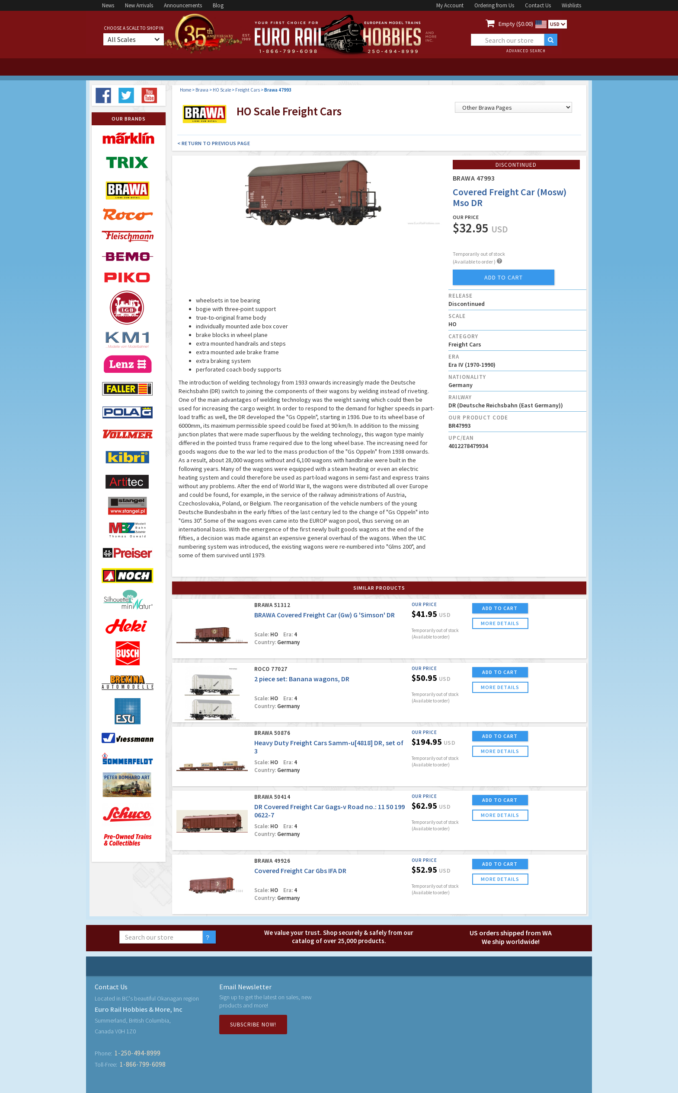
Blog (218, 5)
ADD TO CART (500, 608)
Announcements (183, 5)
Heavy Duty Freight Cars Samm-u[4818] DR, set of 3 (328, 746)
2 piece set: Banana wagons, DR (301, 678)
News (108, 5)
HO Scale (222, 90)
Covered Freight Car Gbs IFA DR (300, 870)
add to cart (503, 277)
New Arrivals (139, 5)
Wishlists (571, 5)
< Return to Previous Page (213, 143)
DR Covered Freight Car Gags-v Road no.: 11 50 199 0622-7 (329, 810)
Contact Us (538, 5)
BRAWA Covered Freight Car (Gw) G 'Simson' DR (324, 614)
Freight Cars (247, 90)
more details (500, 623)
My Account (450, 5)
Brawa (201, 90)
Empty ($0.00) (516, 24)
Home (185, 90)
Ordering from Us (494, 5)
